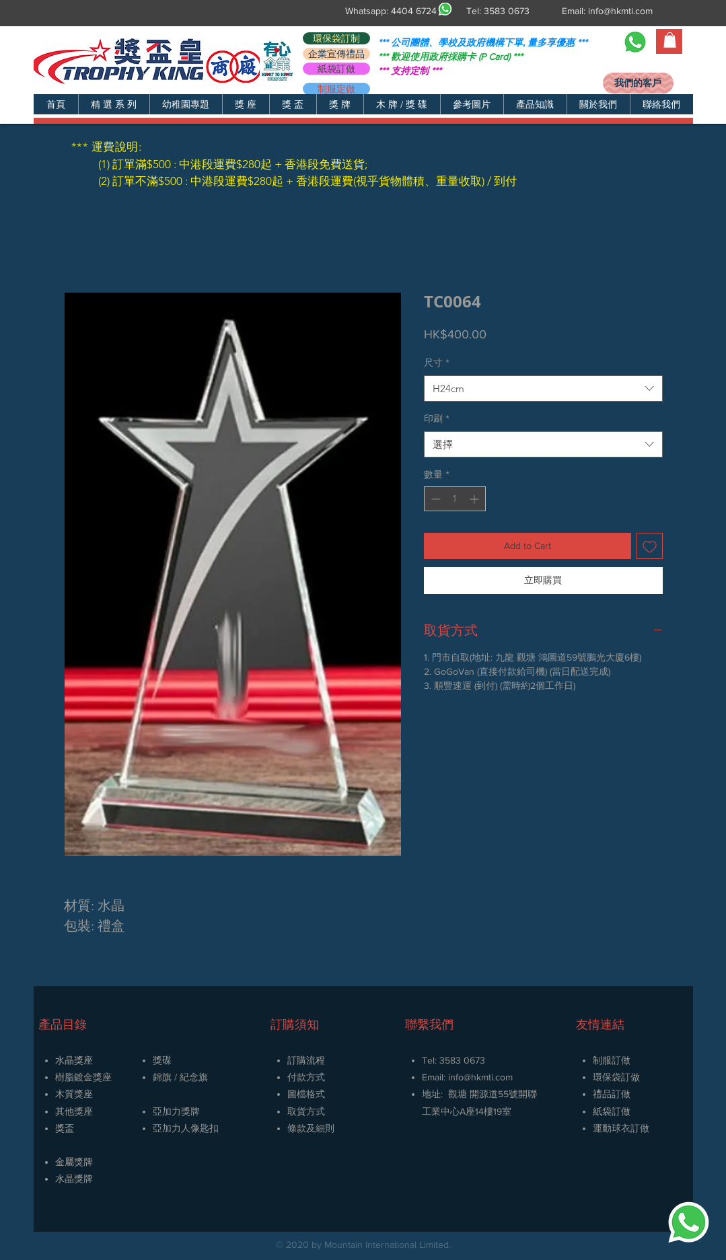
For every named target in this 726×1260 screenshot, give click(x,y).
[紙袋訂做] (336, 69)
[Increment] (475, 499)
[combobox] (543, 388)
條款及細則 (310, 1128)
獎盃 (64, 1128)
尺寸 (436, 363)
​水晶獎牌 (74, 1178)
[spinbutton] (455, 499)
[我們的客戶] (638, 83)
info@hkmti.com (620, 10)
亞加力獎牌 (176, 1111)
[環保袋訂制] (336, 38)
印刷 (436, 418)
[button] (113, 104)
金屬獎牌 (74, 1161)
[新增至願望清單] (650, 546)
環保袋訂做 (616, 1077)
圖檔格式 (306, 1093)
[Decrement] (434, 499)
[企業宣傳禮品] (336, 54)
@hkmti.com (488, 1077)
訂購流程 (306, 1060)
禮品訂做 (611, 1093)
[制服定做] (336, 89)
